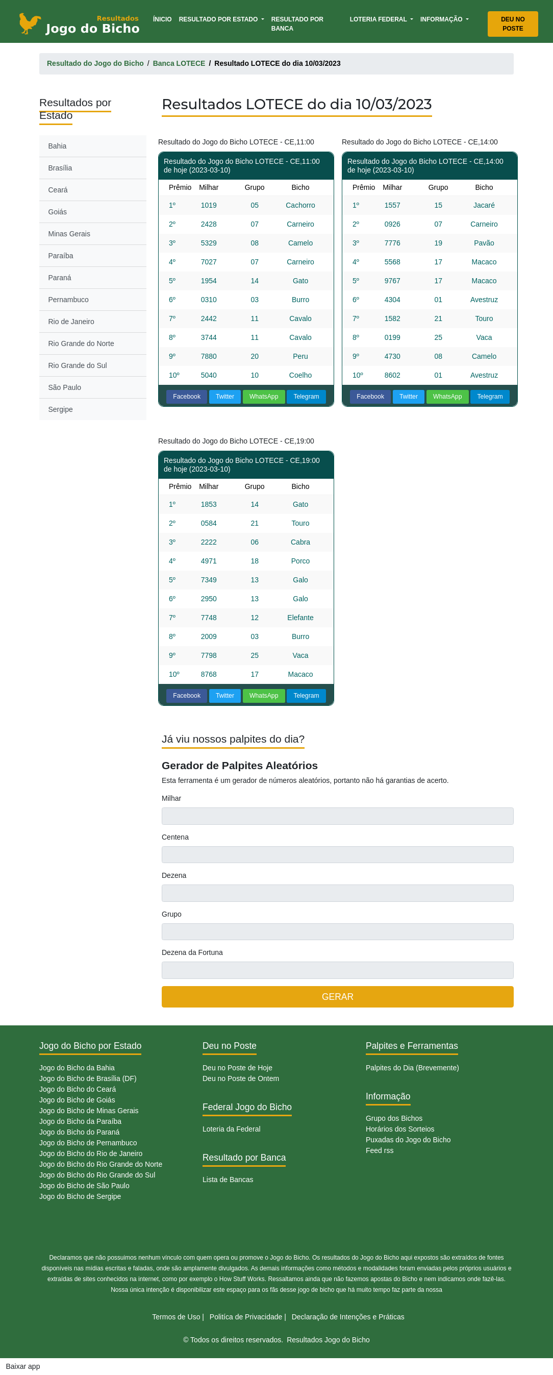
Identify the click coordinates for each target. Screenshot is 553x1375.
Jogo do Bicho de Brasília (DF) (88, 1078)
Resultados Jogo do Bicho (328, 1340)
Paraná (59, 278)
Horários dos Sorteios (400, 1129)
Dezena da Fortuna (192, 952)
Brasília (60, 168)
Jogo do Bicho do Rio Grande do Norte (100, 1164)
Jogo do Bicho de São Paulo (84, 1186)
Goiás (57, 212)
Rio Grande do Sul (77, 365)
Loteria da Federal (232, 1129)
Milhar (171, 798)
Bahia (57, 146)
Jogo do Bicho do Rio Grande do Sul (97, 1175)
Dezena (174, 875)
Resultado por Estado (219, 19)
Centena (175, 837)
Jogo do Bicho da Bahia (77, 1068)
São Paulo (65, 387)
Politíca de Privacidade (246, 1317)
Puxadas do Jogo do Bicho (408, 1140)
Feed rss (379, 1150)
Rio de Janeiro (71, 321)
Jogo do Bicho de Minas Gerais (89, 1111)
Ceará (58, 190)
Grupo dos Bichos (394, 1118)
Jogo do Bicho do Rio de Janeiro (90, 1153)
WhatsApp (264, 396)
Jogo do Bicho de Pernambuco (88, 1143)
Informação (442, 19)
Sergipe (60, 409)
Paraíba (60, 256)
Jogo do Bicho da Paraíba (80, 1121)
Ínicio (164, 18)
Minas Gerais (69, 234)
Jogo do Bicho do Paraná (79, 1132)
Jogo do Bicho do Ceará (77, 1089)
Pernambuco (68, 300)
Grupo (172, 914)
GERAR (338, 997)
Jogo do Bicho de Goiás (77, 1100)
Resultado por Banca (297, 24)
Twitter (225, 396)
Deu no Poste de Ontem (241, 1078)
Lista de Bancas (228, 1179)
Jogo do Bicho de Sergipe (80, 1196)
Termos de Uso (176, 1317)
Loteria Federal (379, 19)
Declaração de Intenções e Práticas (348, 1317)
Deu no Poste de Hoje (237, 1068)
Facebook (186, 396)
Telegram (306, 396)
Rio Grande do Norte (81, 343)
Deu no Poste (513, 24)
